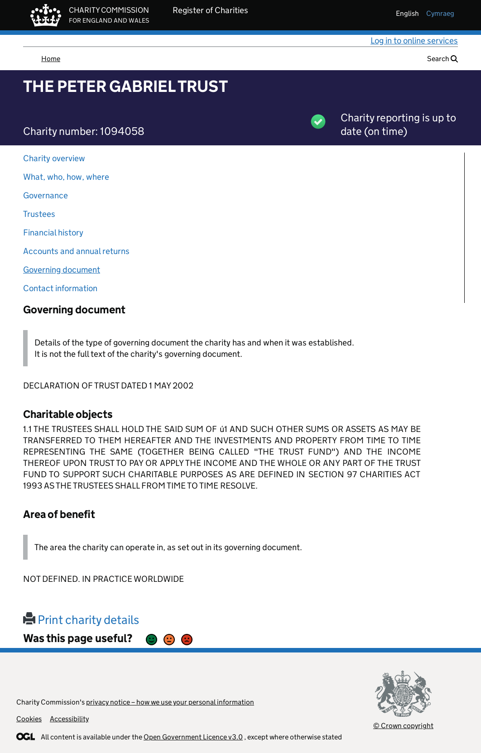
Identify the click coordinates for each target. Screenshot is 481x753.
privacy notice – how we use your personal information (170, 702)
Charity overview (54, 158)
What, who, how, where (66, 177)
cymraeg (440, 13)
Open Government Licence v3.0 (193, 737)
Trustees (39, 214)
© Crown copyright (403, 725)
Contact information (60, 288)
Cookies (29, 719)
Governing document (61, 269)
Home (50, 58)
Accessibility (69, 719)
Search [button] (442, 58)
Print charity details (81, 619)
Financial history (53, 232)
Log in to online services (414, 40)
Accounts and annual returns (76, 251)
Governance (45, 195)
